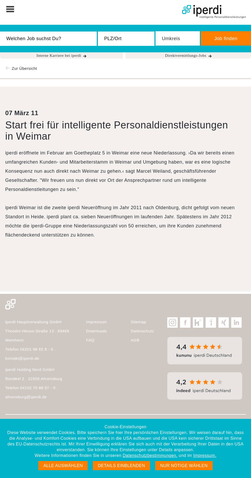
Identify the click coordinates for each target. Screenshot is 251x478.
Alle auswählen (63, 465)
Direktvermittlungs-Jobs (185, 55)
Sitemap (138, 322)
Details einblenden (121, 465)
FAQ (90, 340)
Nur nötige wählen (184, 465)
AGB (135, 340)
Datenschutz (142, 331)
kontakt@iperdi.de (22, 358)
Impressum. (204, 455)
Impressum (96, 322)
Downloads (96, 331)
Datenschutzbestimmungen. (150, 455)
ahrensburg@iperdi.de (26, 397)
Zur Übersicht (24, 68)
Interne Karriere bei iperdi (59, 55)
